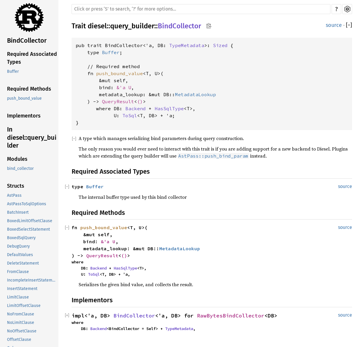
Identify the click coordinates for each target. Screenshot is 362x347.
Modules (17, 159)
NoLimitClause (20, 322)
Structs (15, 186)
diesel (97, 26)
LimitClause (18, 297)
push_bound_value (24, 98)
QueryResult (118, 101)
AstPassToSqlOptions (26, 203)
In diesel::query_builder (31, 137)
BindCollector (27, 40)
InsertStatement (22, 288)
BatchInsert (18, 212)
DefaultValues (20, 254)
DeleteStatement (23, 263)
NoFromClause (20, 314)
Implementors (24, 116)
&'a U (124, 87)
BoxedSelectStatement (28, 229)
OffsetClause (19, 339)
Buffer (13, 71)
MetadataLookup (195, 94)
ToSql (129, 115)
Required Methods (29, 89)
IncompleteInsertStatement (32, 280)
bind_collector (20, 168)
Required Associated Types (32, 58)
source (334, 25)
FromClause (18, 271)
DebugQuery (18, 246)
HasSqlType (169, 108)
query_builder (132, 26)
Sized (220, 45)
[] (349, 25)
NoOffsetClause (22, 331)
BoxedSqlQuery (21, 237)
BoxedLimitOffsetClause (29, 220)
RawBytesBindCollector (230, 315)
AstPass (14, 195)
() (140, 101)
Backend (135, 108)
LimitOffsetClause (24, 305)
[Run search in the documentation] (201, 9)
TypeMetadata (186, 45)
